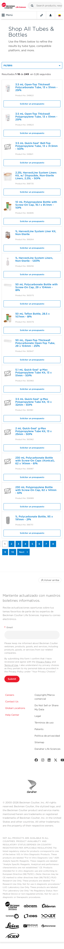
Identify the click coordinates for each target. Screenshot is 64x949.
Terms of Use (11, 665)
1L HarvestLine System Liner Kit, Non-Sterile (35, 233)
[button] (32, 6)
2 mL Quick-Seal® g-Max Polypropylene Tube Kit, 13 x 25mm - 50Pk (33, 431)
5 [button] (32, 544)
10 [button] (12, 552)
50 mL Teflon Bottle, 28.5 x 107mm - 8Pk (32, 315)
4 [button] (25, 544)
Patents (39, 729)
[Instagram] (42, 760)
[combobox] (45, 5)
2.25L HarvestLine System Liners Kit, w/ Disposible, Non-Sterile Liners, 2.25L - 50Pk (36, 175)
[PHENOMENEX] (48, 926)
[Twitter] (55, 760)
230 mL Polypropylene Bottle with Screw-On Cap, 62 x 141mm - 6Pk (35, 490)
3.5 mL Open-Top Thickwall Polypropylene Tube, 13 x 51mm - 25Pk (36, 116)
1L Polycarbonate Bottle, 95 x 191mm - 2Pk (34, 518)
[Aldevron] (48, 906)
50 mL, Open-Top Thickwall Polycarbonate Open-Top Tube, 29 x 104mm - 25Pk (35, 343)
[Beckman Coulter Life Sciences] (14, 5)
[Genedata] (12, 917)
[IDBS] (30, 916)
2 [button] (11, 544)
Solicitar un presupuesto (32, 104)
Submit (12, 679)
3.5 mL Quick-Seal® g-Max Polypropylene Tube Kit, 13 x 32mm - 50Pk (33, 402)
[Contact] (41, 15)
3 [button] (18, 544)
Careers (9, 695)
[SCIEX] (12, 936)
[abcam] (30, 906)
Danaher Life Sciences (47, 749)
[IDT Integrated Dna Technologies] (48, 917)
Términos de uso (44, 722)
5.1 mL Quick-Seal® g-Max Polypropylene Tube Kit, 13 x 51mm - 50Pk (33, 372)
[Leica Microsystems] (12, 926)
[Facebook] (36, 760)
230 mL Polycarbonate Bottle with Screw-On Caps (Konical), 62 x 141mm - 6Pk (35, 460)
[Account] (50, 15)
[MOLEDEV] (30, 926)
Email (8, 627)
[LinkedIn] (49, 760)
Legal (38, 716)
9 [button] (5, 552)
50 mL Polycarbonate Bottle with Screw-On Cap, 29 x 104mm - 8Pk (36, 287)
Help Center (12, 714)
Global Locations (15, 708)
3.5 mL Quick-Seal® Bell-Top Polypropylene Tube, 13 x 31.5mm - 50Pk (36, 146)
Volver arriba (50, 580)
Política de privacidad (47, 735)
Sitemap (39, 742)
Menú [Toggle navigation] (7, 15)
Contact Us (11, 701)
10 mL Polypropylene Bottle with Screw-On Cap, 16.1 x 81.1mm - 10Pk (36, 204)
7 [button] (46, 544)
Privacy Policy (43, 662)
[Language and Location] (59, 15)
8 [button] (53, 544)
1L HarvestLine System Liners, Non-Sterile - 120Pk (34, 259)
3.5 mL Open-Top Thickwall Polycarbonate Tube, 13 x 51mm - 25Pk (36, 87)
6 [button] (39, 544)
